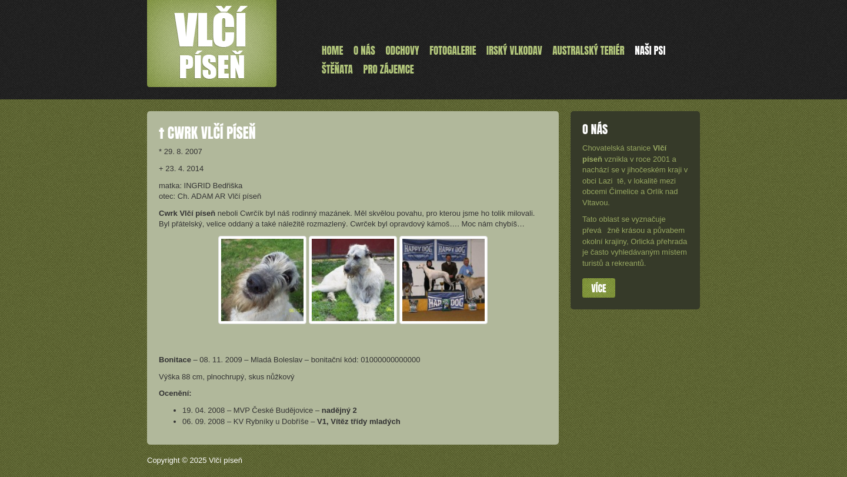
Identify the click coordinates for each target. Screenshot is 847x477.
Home (332, 50)
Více (598, 288)
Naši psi (650, 50)
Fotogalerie (452, 50)
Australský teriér (588, 50)
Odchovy (402, 50)
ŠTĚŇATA (337, 69)
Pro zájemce (388, 69)
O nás (364, 50)
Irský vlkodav (514, 50)
